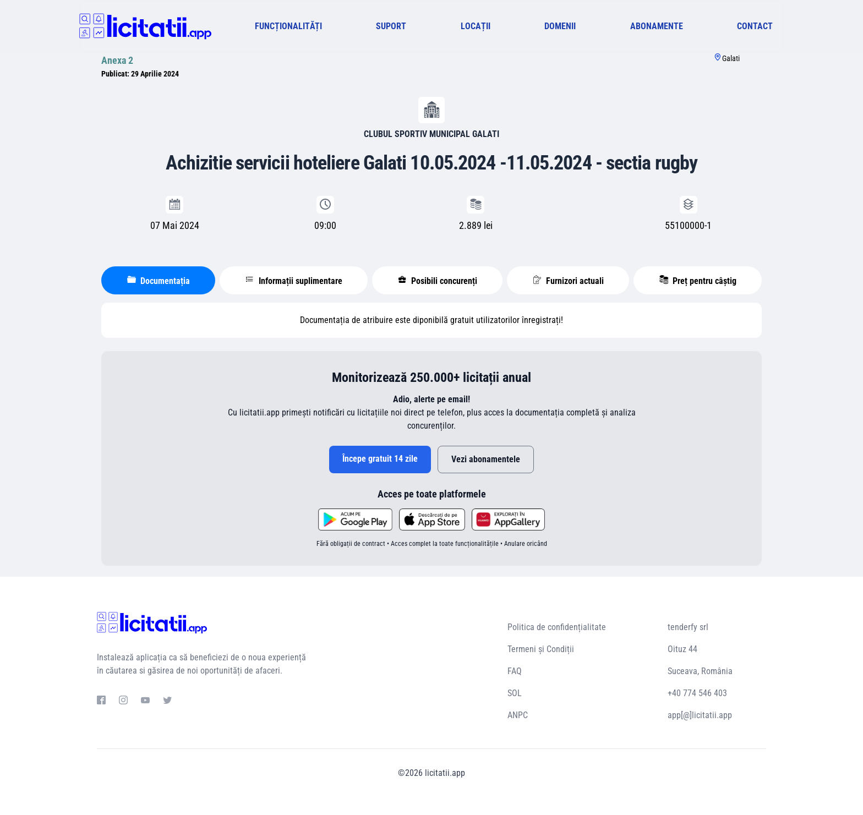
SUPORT (391, 26)
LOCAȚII (475, 26)
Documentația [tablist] (158, 280)
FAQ (514, 671)
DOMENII (560, 26)
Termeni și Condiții (540, 649)
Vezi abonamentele (485, 459)
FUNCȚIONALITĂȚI (288, 26)
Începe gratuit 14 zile (380, 458)
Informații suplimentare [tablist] (293, 280)
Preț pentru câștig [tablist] (697, 280)
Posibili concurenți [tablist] (437, 280)
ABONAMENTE (656, 26)
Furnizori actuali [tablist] (568, 280)
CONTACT (755, 26)
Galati (731, 58)
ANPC (517, 715)
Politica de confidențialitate (556, 627)
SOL (514, 693)
